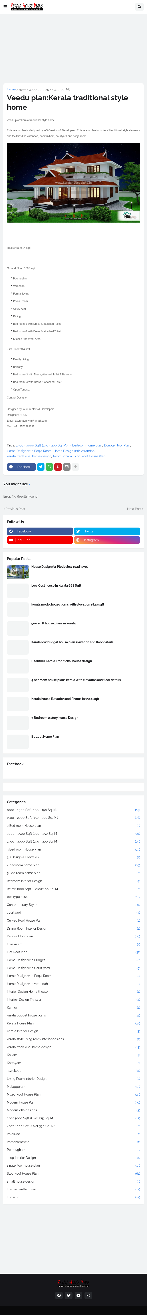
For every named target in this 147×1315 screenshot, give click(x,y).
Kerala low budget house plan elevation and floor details (72, 642)
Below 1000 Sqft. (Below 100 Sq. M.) (73, 889)
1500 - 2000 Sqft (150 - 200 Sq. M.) (73, 818)
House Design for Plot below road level (59, 566)
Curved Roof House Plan (73, 921)
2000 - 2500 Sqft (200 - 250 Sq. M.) (73, 834)
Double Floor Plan (117, 445)
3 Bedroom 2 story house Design (54, 717)
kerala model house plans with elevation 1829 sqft (67, 604)
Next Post (134, 509)
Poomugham (62, 456)
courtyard (73, 913)
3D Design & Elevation (73, 857)
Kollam (73, 1055)
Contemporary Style (73, 905)
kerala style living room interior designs (73, 1039)
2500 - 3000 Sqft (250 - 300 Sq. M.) (44, 89)
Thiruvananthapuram (73, 1189)
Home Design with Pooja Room (29, 451)
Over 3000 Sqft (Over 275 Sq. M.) (73, 1118)
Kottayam (73, 1063)
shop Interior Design (73, 1158)
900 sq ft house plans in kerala (53, 623)
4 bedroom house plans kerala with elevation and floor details (76, 680)
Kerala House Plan (73, 1023)
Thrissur (73, 1197)
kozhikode (73, 1071)
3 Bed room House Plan (73, 849)
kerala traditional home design (29, 456)
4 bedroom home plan (86, 445)
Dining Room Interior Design (73, 928)
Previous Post (15, 509)
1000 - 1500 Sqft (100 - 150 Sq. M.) (73, 810)
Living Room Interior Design (73, 1079)
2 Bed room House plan (73, 826)
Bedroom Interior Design (73, 881)
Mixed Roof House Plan (73, 1094)
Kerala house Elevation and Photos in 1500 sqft (65, 699)
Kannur (73, 1008)
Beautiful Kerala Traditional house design (61, 661)
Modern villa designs (73, 1110)
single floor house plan (73, 1166)
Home (11, 89)
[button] (5, 7)
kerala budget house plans (73, 1015)
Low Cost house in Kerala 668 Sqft (56, 585)
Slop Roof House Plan (89, 456)
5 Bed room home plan (73, 873)
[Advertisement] (73, 48)
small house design (73, 1182)
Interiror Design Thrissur (73, 1000)
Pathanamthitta (73, 1142)
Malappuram (73, 1087)
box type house (73, 897)
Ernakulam (73, 944)
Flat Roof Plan (73, 952)
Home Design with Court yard (73, 968)
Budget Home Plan (45, 736)
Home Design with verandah (74, 451)
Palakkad (73, 1134)
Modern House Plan (73, 1102)
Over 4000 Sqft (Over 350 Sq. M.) (73, 1126)
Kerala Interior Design (73, 1031)
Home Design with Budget (73, 960)
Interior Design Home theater (73, 992)
